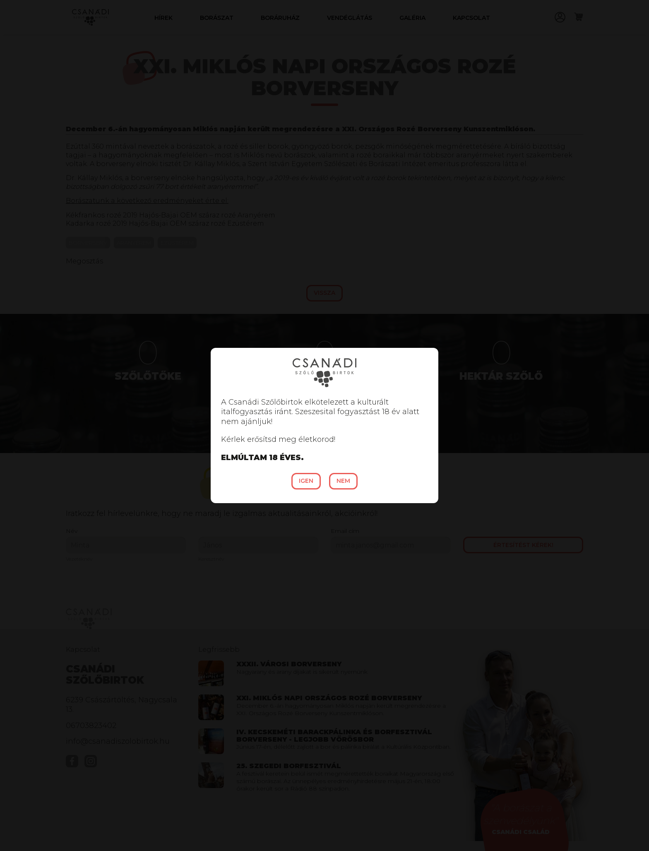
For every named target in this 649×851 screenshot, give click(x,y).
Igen (306, 481)
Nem (343, 481)
